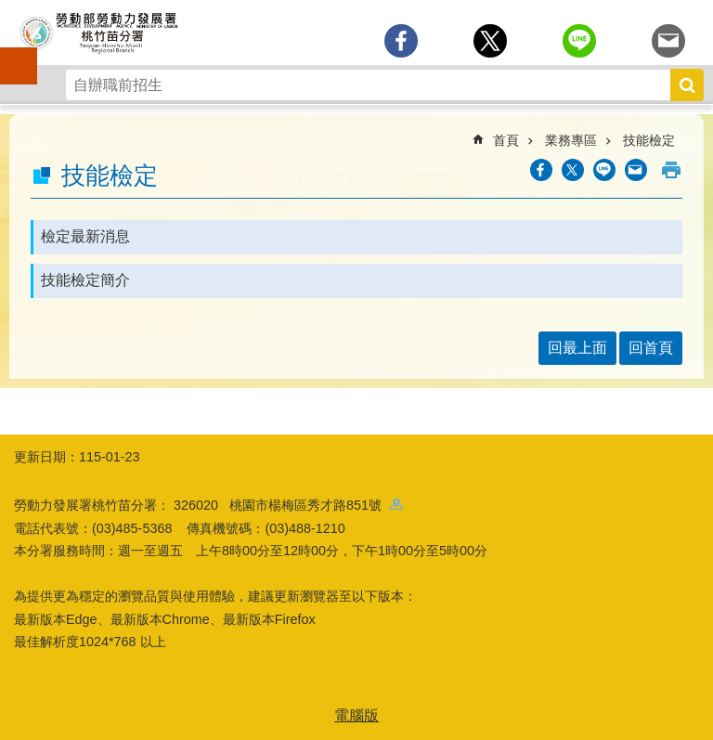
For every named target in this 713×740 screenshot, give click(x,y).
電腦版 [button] (356, 715)
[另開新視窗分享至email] (668, 41)
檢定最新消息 (85, 236)
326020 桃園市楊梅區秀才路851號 (288, 505)
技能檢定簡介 (85, 280)
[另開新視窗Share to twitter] (490, 41)
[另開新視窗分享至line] (579, 41)
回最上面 (577, 348)
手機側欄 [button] (10, 52)
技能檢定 (649, 140)
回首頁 (651, 348)
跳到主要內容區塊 (9, 9)
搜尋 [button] (687, 85)
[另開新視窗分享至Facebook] (401, 41)
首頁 (506, 140)
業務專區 (571, 140)
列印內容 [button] (671, 170)
